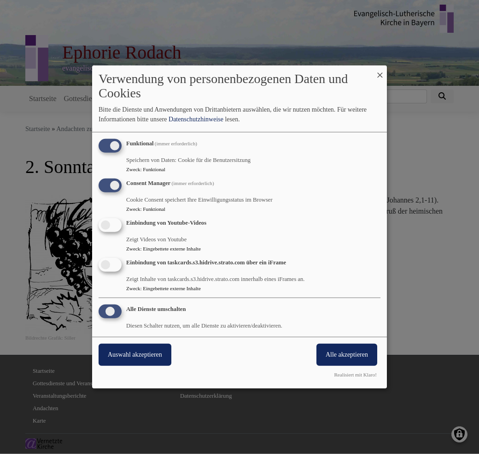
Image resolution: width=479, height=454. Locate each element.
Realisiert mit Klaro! (355, 374)
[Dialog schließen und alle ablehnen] (380, 71)
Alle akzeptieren (347, 354)
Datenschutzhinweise (196, 119)
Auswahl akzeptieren (135, 354)
